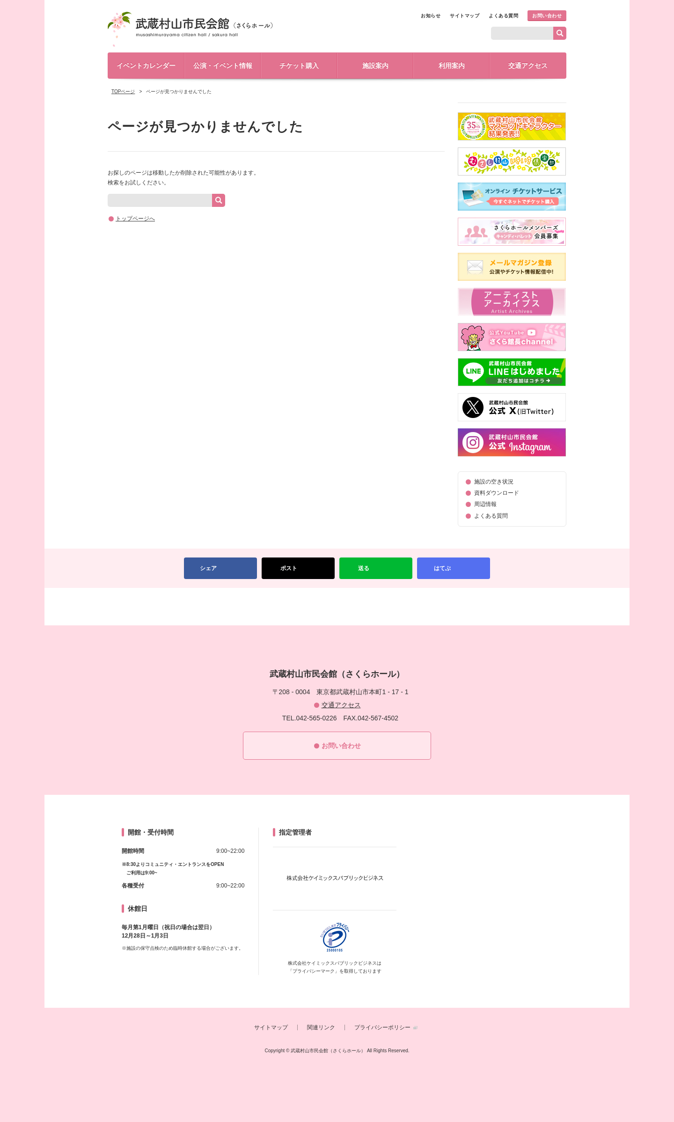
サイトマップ (464, 15)
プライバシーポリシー (382, 1027)
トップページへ (135, 218)
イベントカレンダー (146, 65)
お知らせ (430, 15)
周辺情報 (485, 504)
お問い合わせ (547, 15)
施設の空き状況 (493, 481)
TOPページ (123, 91)
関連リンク (321, 1027)
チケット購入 (299, 65)
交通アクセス (528, 65)
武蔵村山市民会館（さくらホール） (190, 29)
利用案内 (452, 65)
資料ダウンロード (496, 493)
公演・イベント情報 (222, 65)
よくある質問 (503, 15)
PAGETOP (337, 606)
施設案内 (375, 65)
